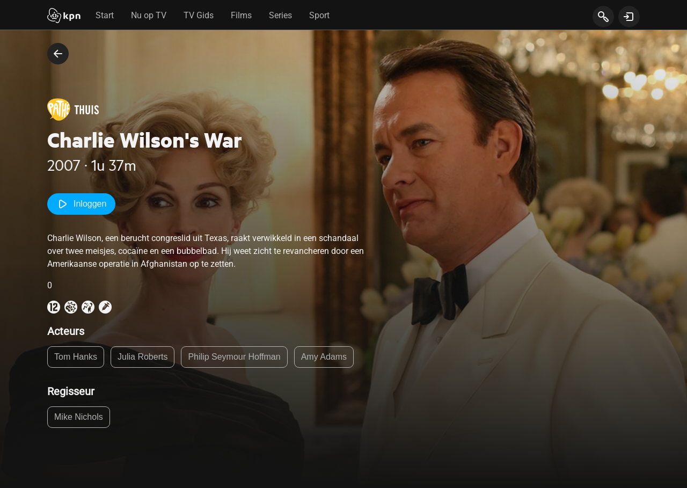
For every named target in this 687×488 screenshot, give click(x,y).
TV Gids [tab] (199, 15)
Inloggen (81, 204)
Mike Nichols (78, 416)
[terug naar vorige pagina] (58, 53)
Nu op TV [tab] (148, 15)
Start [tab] (105, 15)
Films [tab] (241, 15)
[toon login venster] (629, 16)
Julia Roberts (142, 356)
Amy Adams (324, 356)
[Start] (64, 16)
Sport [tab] (319, 15)
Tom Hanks (75, 356)
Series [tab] (280, 15)
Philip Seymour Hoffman (234, 356)
